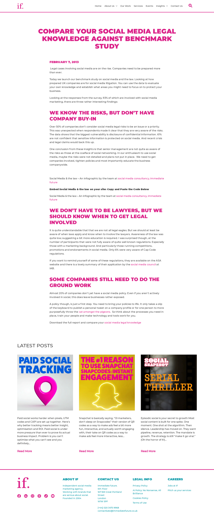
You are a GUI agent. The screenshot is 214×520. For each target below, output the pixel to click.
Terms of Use (140, 502)
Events (149, 6)
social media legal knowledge (122, 322)
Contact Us (177, 6)
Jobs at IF (173, 485)
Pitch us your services (179, 490)
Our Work (125, 6)
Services (138, 6)
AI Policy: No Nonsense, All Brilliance (147, 492)
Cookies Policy (140, 498)
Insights (162, 6)
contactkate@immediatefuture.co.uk (112, 511)
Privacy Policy (140, 485)
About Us (110, 6)
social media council (143, 264)
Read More (24, 451)
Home (98, 6)
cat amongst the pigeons (94, 311)
